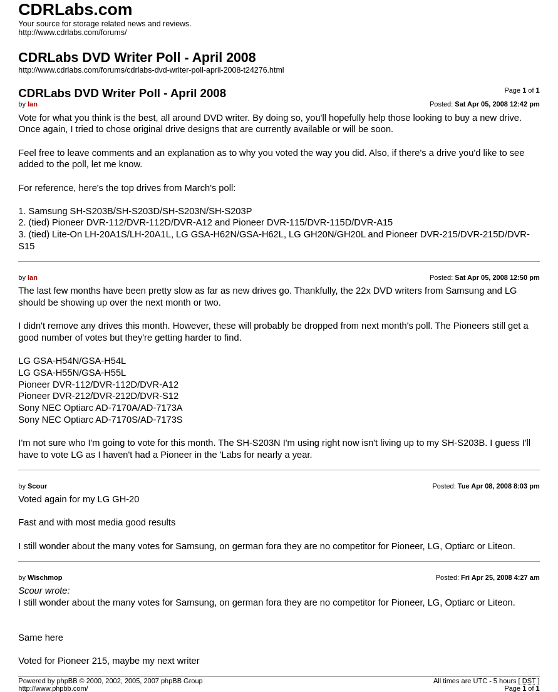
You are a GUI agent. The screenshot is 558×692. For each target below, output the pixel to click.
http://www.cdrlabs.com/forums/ (72, 32)
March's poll (208, 188)
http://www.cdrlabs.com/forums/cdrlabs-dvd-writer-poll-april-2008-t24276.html (151, 70)
